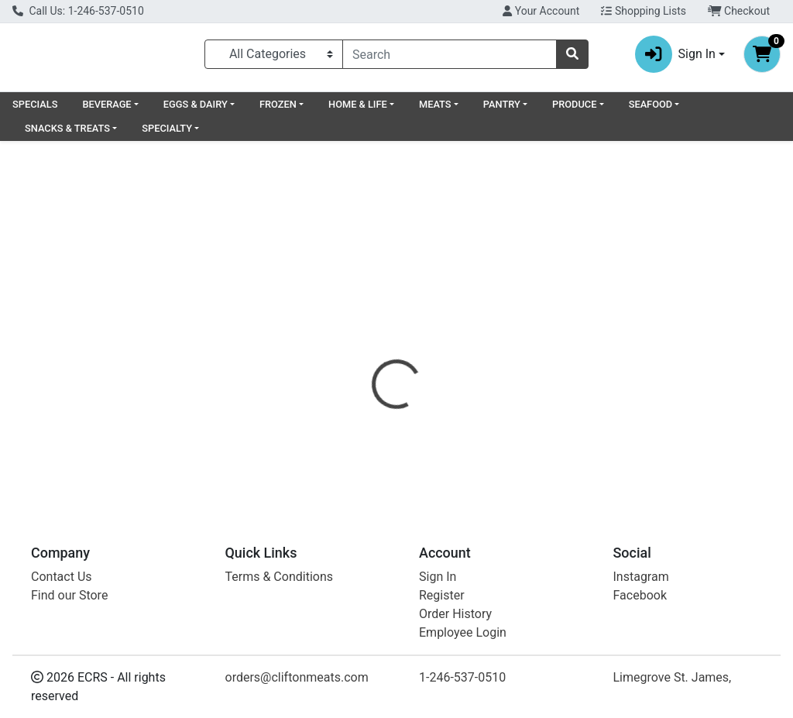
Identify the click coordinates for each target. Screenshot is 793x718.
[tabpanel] (561, 428)
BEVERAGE (106, 110)
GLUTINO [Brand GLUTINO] (510, 439)
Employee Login (462, 632)
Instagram (641, 576)
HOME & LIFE (357, 110)
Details (372, 345)
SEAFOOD (651, 110)
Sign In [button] (675, 57)
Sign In (437, 576)
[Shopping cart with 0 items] (762, 57)
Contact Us (61, 576)
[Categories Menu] (273, 57)
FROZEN (278, 110)
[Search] (449, 57)
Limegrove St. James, (672, 677)
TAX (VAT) (510, 345)
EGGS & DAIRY (195, 110)
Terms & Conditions (279, 576)
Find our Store (69, 595)
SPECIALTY (167, 134)
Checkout (739, 11)
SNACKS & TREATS (67, 134)
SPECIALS (34, 110)
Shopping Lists (643, 11)
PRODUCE (574, 110)
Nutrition (436, 345)
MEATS (435, 110)
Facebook (640, 595)
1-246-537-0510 (462, 677)
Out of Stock (671, 261)
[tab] (372, 345)
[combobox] (449, 57)
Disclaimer (587, 345)
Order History (455, 613)
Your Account (541, 11)
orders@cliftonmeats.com (297, 677)
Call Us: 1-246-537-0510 (78, 11)
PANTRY (501, 110)
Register (442, 595)
